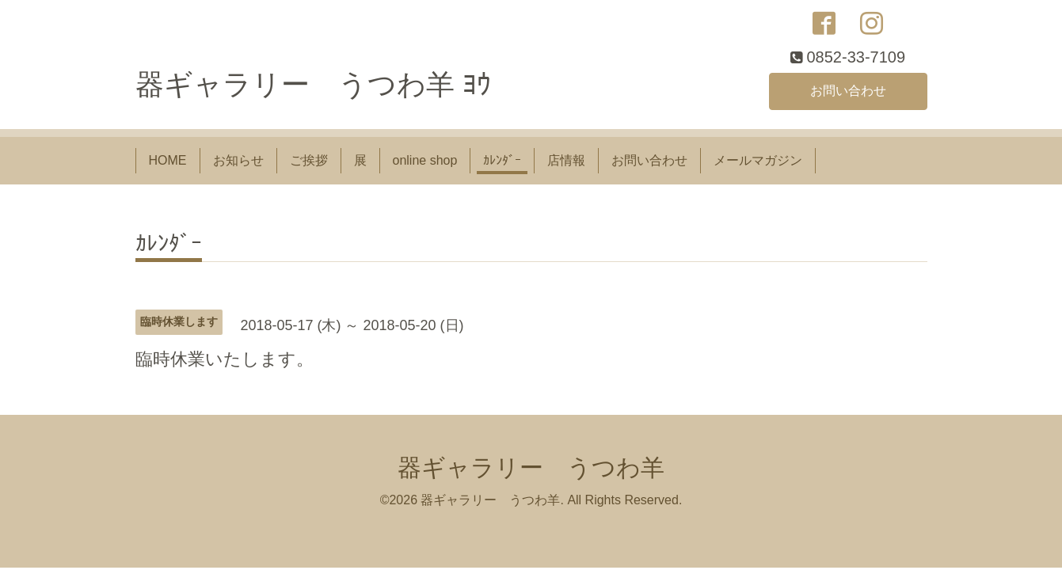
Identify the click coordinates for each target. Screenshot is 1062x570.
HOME (168, 160)
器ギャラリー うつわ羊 (531, 467)
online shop (425, 160)
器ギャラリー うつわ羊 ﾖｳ (313, 84)
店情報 (566, 160)
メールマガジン (758, 160)
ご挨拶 (309, 160)
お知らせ (238, 160)
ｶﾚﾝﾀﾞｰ (502, 160)
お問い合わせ (848, 90)
